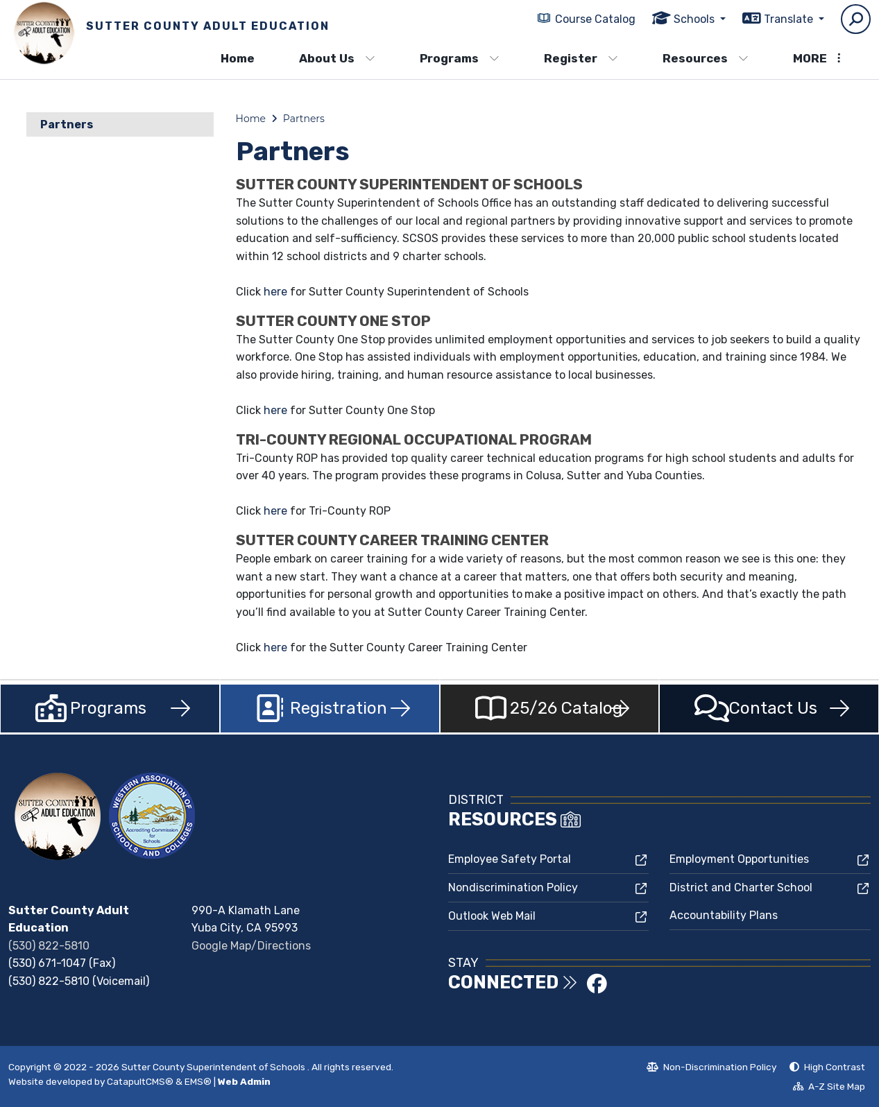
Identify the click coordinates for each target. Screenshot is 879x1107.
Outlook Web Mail (492, 915)
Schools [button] (695, 19)
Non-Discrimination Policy (711, 1068)
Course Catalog (595, 19)
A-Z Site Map (829, 1088)
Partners (66, 124)
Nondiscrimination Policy (513, 887)
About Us (337, 58)
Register (581, 58)
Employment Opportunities (739, 859)
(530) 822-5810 (48, 945)
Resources (706, 58)
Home (238, 58)
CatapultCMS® (140, 1081)
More (816, 58)
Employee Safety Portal (509, 859)
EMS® (198, 1081)
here (277, 291)
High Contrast (834, 1066)
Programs (460, 58)
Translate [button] (790, 19)
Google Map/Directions (251, 945)
